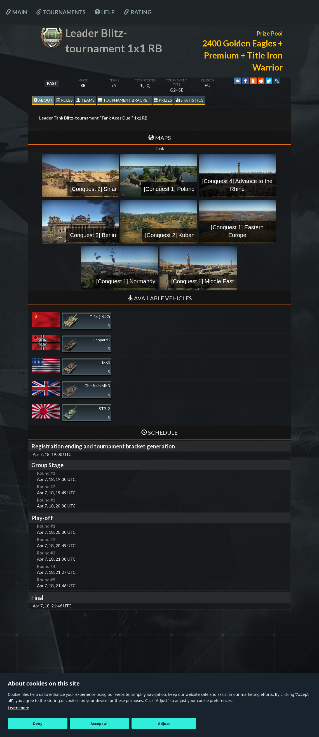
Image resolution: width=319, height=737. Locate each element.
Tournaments (61, 12)
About (43, 100)
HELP (105, 12)
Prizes (163, 100)
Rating (138, 12)
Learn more (18, 707)
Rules (64, 100)
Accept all (99, 723)
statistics (189, 100)
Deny (38, 723)
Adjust (164, 723)
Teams (85, 100)
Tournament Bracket (124, 100)
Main (16, 12)
